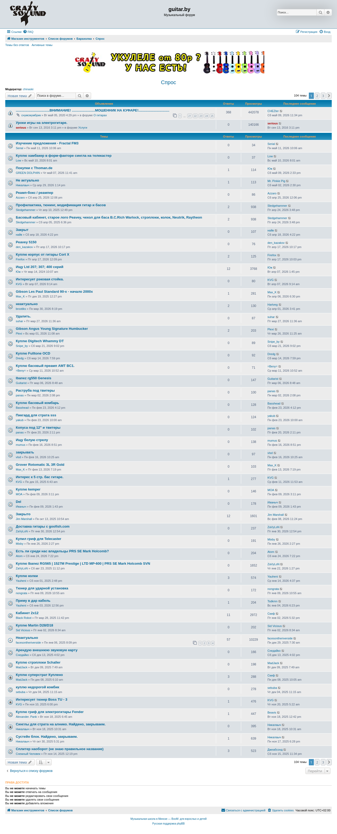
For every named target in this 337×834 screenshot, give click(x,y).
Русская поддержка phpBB (168, 823)
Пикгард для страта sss (36, 415)
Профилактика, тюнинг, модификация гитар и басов (61, 205)
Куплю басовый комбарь (37, 403)
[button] (329, 96)
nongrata (21, 593)
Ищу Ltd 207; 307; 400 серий (39, 267)
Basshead (22, 407)
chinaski (28, 89)
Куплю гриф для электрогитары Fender (50, 712)
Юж (269, 168)
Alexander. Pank (26, 716)
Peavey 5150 (26, 242)
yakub (19, 420)
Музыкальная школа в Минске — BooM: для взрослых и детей (168, 818)
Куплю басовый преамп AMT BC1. (45, 366)
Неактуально (27, 638)
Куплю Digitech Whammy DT (40, 341)
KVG (19, 284)
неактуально (27, 304)
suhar (19, 321)
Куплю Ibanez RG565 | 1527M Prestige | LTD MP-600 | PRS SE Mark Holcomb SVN (83, 563)
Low (18, 160)
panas (20, 395)
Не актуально (27, 180)
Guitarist (21, 383)
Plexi (19, 333)
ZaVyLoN (22, 531)
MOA (19, 494)
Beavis (271, 712)
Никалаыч (22, 185)
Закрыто (23, 514)
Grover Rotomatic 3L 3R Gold (40, 465)
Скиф (271, 613)
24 (206, 116)
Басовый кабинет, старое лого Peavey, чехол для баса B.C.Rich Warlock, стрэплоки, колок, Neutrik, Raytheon (109, 217)
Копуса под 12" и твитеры (38, 427)
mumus (20, 444)
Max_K (20, 296)
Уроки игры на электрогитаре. (41, 123)
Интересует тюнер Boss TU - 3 (41, 699)
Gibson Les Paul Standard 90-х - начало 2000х (54, 292)
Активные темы (42, 45)
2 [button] (317, 95)
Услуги (82, 127)
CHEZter (273, 111)
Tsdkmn (272, 601)
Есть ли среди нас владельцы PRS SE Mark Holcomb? (62, 551)
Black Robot (23, 617)
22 (195, 116)
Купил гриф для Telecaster (38, 539)
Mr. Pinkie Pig (276, 181)
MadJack (21, 667)
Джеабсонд (275, 749)
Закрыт (22, 230)
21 (189, 116)
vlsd (18, 457)
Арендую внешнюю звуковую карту (46, 650)
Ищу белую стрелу (32, 440)
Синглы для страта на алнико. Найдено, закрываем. (61, 724)
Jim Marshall (24, 518)
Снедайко (22, 654)
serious (21, 127)
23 (201, 116)
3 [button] (323, 95)
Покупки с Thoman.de (34, 168)
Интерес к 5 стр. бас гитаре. (39, 477)
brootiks (21, 308)
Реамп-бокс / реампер (34, 193)
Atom (19, 556)
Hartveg (272, 304)
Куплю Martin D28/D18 (34, 625)
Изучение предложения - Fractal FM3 (47, 143)
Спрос (168, 82)
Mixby (19, 543)
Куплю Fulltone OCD (33, 353)
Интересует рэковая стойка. (40, 279)
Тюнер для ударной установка (42, 588)
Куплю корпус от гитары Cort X (42, 254)
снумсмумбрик (31, 115)
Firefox (20, 259)
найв (19, 234)
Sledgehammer (26, 209)
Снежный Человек (28, 753)
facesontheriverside (28, 642)
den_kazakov (24, 247)
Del (18, 502)
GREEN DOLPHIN (28, 172)
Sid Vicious (23, 630)
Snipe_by (22, 345)
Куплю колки (27, 576)
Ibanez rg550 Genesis (33, 378)
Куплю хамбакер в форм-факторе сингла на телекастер (63, 156)
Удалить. (23, 316)
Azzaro (20, 197)
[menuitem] (28, 32)
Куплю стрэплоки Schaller (38, 662)
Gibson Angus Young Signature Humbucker (52, 329)
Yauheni (21, 580)
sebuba (20, 692)
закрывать (25, 452)
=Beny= (21, 370)
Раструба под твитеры (35, 390)
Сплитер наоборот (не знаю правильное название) (59, 749)
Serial (19, 148)
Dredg (20, 358)
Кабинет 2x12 (27, 613)
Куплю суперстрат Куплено (39, 675)
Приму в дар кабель (33, 601)
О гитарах (100, 115)
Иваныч (21, 506)
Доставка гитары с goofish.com (43, 526)
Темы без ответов (17, 45)
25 (212, 116)
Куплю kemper (28, 489)
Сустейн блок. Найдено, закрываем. (47, 737)
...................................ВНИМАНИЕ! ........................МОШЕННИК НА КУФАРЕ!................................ (92, 110)
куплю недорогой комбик (37, 687)
